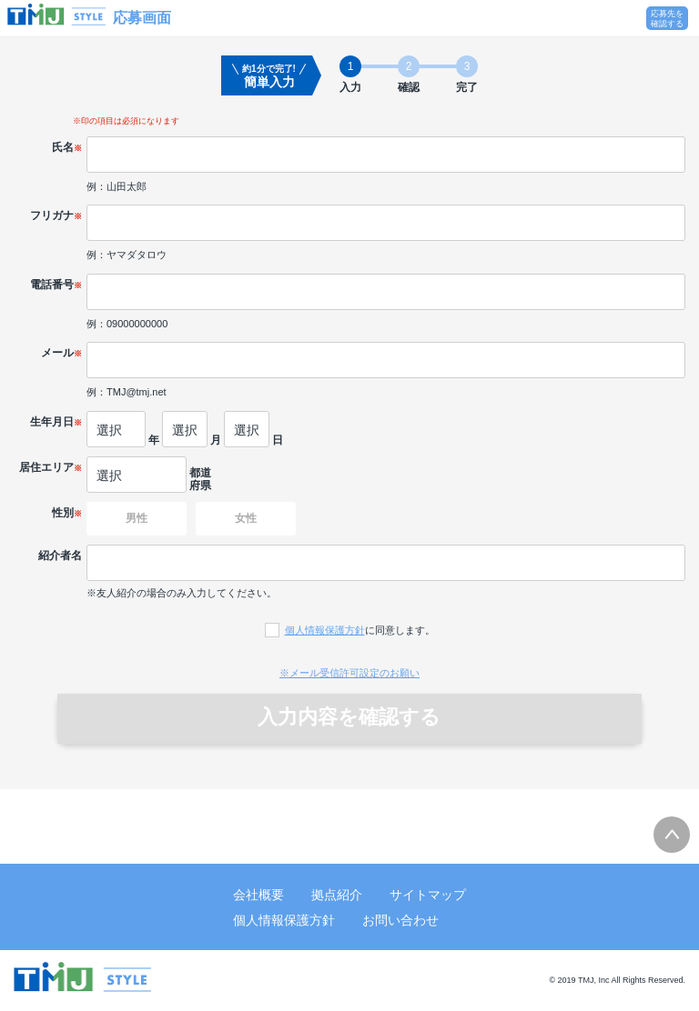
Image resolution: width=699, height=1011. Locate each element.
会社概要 (258, 894)
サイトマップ (428, 894)
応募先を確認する (667, 18)
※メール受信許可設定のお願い (349, 672)
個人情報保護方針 (325, 630)
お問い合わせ (400, 920)
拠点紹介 (336, 894)
